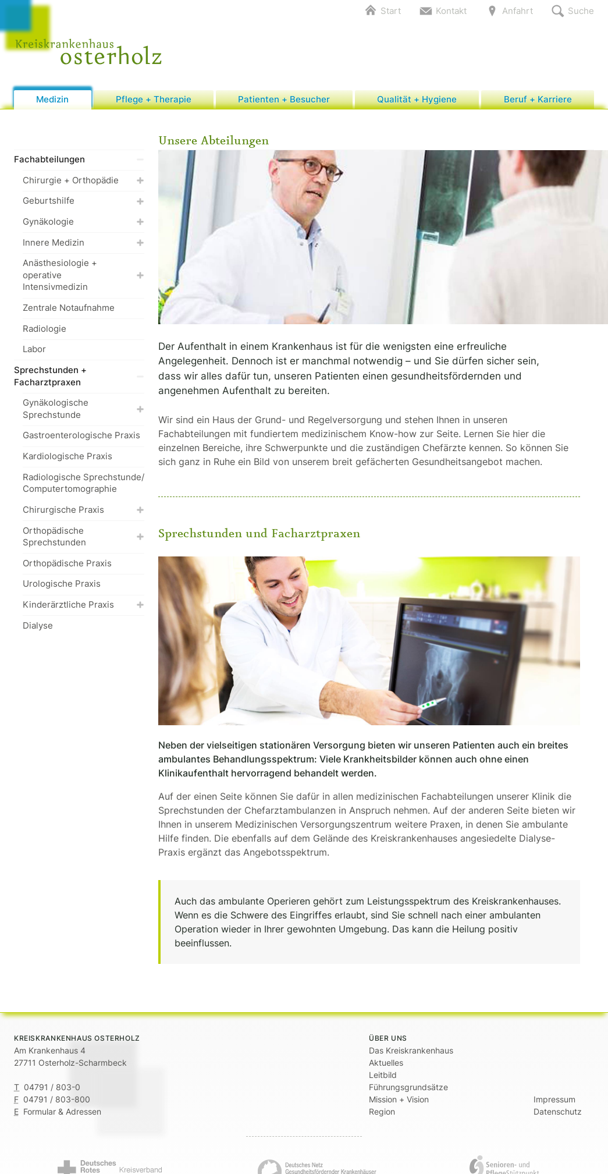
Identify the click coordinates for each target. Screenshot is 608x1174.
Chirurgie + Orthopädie (83, 180)
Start (391, 10)
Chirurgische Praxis (83, 510)
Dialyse (38, 626)
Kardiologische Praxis (67, 457)
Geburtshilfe (83, 201)
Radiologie (44, 329)
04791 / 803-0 (52, 1088)
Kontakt (451, 10)
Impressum (554, 1100)
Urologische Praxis (62, 584)
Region (382, 1112)
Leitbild (383, 1075)
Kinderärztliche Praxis (83, 605)
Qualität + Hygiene (417, 99)
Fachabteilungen (79, 160)
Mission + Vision (399, 1100)
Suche (581, 10)
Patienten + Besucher (284, 99)
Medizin (52, 99)
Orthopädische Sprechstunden (83, 537)
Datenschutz (558, 1112)
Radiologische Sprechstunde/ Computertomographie (83, 483)
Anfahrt (517, 10)
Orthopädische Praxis (67, 563)
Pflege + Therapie (153, 99)
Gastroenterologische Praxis (81, 436)
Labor (34, 350)
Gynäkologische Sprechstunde (83, 409)
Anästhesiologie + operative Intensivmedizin (83, 275)
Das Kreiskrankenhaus (411, 1051)
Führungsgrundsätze (408, 1088)
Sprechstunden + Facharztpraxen (79, 376)
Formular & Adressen (62, 1112)
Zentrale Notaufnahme (69, 308)
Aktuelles (386, 1063)
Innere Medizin (83, 243)
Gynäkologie (83, 222)
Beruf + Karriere (538, 99)
